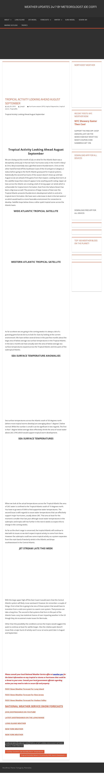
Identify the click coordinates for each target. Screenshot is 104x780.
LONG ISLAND (19, 27)
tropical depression (52, 114)
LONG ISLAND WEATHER (15, 730)
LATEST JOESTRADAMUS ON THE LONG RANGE (24, 725)
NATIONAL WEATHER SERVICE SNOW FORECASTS (34, 713)
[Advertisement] (52, 51)
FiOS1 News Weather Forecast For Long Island (24, 696)
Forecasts (46, 27)
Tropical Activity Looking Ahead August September (46, 750)
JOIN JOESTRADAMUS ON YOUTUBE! (20, 719)
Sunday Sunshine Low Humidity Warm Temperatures (25, 758)
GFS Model (32, 27)
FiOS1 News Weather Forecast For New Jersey (24, 702)
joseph (22, 114)
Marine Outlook (10, 32)
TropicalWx (13, 116)
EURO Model (70, 27)
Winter (58, 27)
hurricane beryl (11, 750)
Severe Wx (83, 27)
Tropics (24, 32)
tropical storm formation (14, 753)
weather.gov (58, 681)
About (8, 27)
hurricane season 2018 (37, 114)
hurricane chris (23, 750)
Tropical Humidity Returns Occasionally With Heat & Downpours (43, 762)
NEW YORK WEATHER (14, 736)
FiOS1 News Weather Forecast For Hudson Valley (25, 707)
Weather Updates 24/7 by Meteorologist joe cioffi (47, 16)
